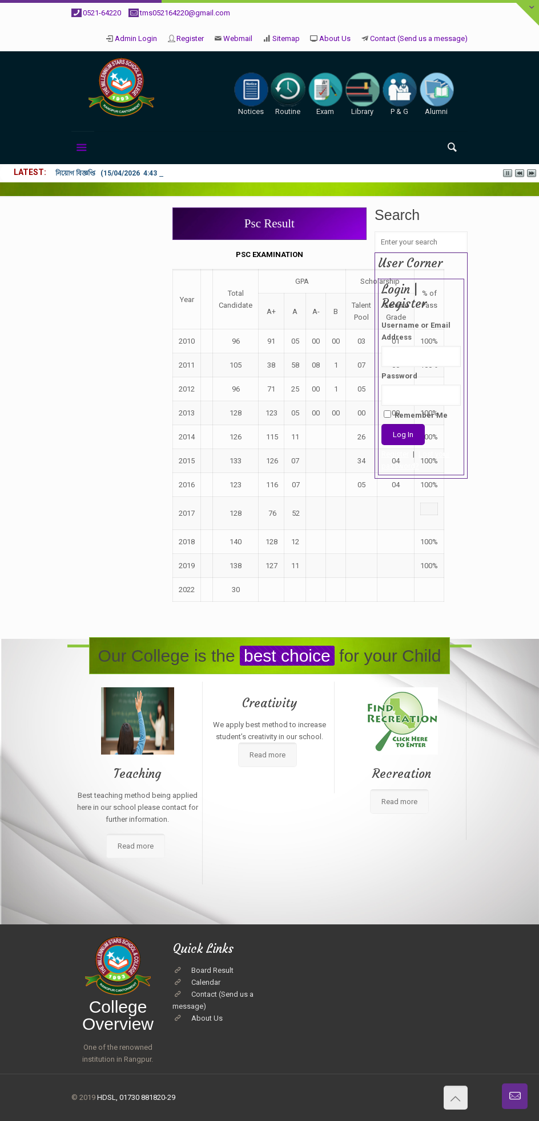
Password (399, 376)
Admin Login (136, 38)
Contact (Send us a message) (419, 38)
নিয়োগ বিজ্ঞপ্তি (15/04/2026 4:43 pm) (113, 173)
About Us (335, 38)
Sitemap (286, 38)
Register (190, 38)
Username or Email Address (415, 331)
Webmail (237, 38)
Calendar (205, 982)
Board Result (212, 970)
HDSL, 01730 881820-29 (136, 1097)
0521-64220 (102, 13)
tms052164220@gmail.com (185, 13)
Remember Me (416, 414)
